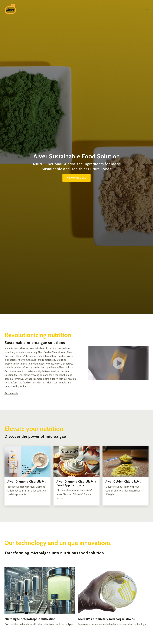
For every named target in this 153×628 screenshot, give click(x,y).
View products (76, 178)
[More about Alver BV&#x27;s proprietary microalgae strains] (113, 590)
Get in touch (11, 393)
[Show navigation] (146, 9)
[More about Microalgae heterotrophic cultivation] (39, 590)
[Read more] (27, 475)
